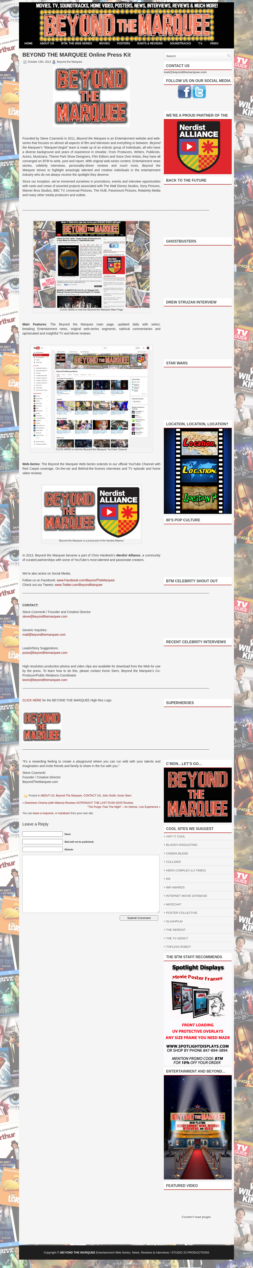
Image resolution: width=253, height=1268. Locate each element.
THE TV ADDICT (177, 938)
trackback (64, 813)
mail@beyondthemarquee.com (44, 634)
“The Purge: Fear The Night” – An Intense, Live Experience (122, 806)
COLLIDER (173, 862)
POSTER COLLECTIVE (181, 912)
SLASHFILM (174, 921)
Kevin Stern (124, 795)
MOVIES (104, 43)
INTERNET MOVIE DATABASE (186, 895)
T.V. (200, 43)
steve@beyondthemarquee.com (44, 616)
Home (28, 43)
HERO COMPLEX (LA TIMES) (186, 870)
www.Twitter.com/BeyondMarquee (79, 585)
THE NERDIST (176, 929)
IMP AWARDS (175, 887)
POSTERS (123, 43)
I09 (168, 879)
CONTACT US (92, 795)
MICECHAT (173, 904)
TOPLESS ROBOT (178, 946)
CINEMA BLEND (177, 853)
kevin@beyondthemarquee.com (44, 680)
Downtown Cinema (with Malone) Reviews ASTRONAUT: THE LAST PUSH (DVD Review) (79, 802)
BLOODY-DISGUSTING (181, 845)
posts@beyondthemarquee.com (45, 652)
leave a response (43, 813)
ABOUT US (47, 43)
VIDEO (214, 43)
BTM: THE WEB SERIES (76, 43)
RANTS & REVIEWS (150, 43)
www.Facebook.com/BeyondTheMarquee (86, 580)
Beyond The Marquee (69, 795)
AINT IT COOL (175, 836)
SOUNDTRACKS (180, 43)
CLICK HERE (31, 700)
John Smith (109, 795)
